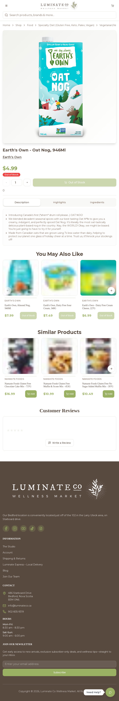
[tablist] (59, 202)
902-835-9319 (16, 611)
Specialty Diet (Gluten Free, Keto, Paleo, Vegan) (66, 25)
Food (30, 25)
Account (8, 552)
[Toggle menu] (6, 5)
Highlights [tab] (59, 202)
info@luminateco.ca (19, 605)
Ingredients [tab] (97, 202)
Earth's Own (12, 157)
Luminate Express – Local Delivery (23, 564)
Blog (5, 570)
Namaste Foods (14, 379)
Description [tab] (22, 202)
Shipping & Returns (14, 558)
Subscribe (59, 672)
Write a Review (59, 442)
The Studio (9, 546)
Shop (19, 25)
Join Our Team (11, 576)
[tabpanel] (59, 227)
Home (6, 25)
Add (31, 394)
